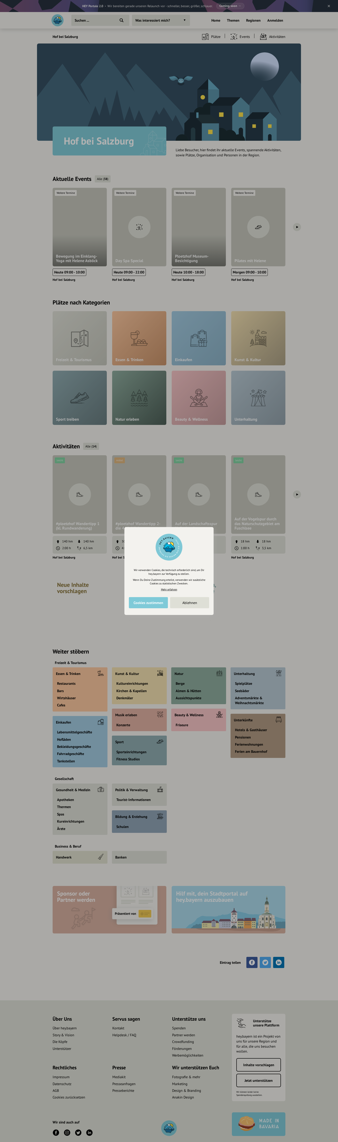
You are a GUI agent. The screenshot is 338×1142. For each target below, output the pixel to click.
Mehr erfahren (169, 589)
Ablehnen (189, 602)
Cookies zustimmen (148, 602)
